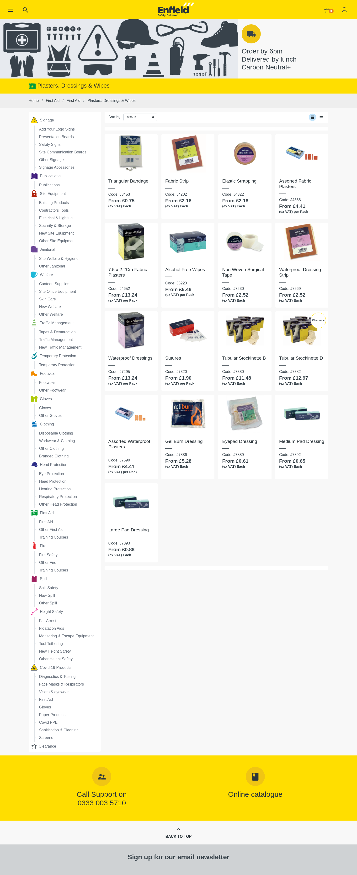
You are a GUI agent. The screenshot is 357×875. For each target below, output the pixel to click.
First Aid (42, 512)
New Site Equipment (56, 233)
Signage (42, 120)
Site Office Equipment (57, 291)
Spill (39, 578)
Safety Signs (50, 144)
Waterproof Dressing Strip (300, 272)
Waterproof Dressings (130, 358)
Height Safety (47, 611)
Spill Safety (48, 588)
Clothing (42, 424)
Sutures (173, 358)
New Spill (47, 595)
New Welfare (50, 307)
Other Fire (47, 563)
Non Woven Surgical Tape (243, 272)
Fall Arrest (47, 621)
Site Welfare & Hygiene (59, 259)
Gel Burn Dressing (184, 441)
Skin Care (47, 299)
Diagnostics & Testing (57, 677)
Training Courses (53, 537)
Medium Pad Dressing (301, 441)
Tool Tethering (51, 644)
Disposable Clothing (56, 433)
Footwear (43, 373)
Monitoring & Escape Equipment (66, 636)
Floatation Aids (51, 628)
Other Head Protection (58, 504)
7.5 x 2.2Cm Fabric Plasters (127, 272)
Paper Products (52, 715)
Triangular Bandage (128, 180)
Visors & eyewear (54, 692)
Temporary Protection (53, 355)
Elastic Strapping (239, 180)
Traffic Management (52, 322)
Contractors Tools (54, 210)
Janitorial (43, 249)
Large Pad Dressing (128, 529)
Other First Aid (51, 530)
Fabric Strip (177, 180)
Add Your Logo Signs (57, 129)
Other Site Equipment (57, 241)
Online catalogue (255, 794)
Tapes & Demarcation (57, 332)
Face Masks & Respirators (61, 684)
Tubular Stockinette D (301, 358)
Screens (46, 738)
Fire (39, 545)
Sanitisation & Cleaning (59, 730)
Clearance (43, 746)
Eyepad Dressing (239, 441)
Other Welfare (51, 314)
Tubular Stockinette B (244, 358)
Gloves (41, 398)
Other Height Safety (56, 659)
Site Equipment (48, 193)
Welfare (42, 274)
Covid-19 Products (51, 667)
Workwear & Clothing (57, 441)
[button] (10, 10)
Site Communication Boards (62, 152)
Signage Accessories (57, 167)
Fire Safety (48, 555)
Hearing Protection (55, 489)
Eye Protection (51, 474)
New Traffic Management (60, 347)
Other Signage (51, 160)
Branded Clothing (54, 456)
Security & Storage (55, 226)
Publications (46, 175)
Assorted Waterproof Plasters (129, 444)
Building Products (54, 203)
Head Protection (49, 464)
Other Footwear (52, 390)
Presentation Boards (56, 137)
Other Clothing (51, 448)
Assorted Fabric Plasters (295, 183)
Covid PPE (48, 722)
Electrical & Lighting (56, 218)
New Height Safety (55, 651)
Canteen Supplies (54, 284)
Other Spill (48, 603)
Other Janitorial (52, 266)
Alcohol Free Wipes (185, 269)
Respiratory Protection (58, 497)
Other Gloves (50, 416)
